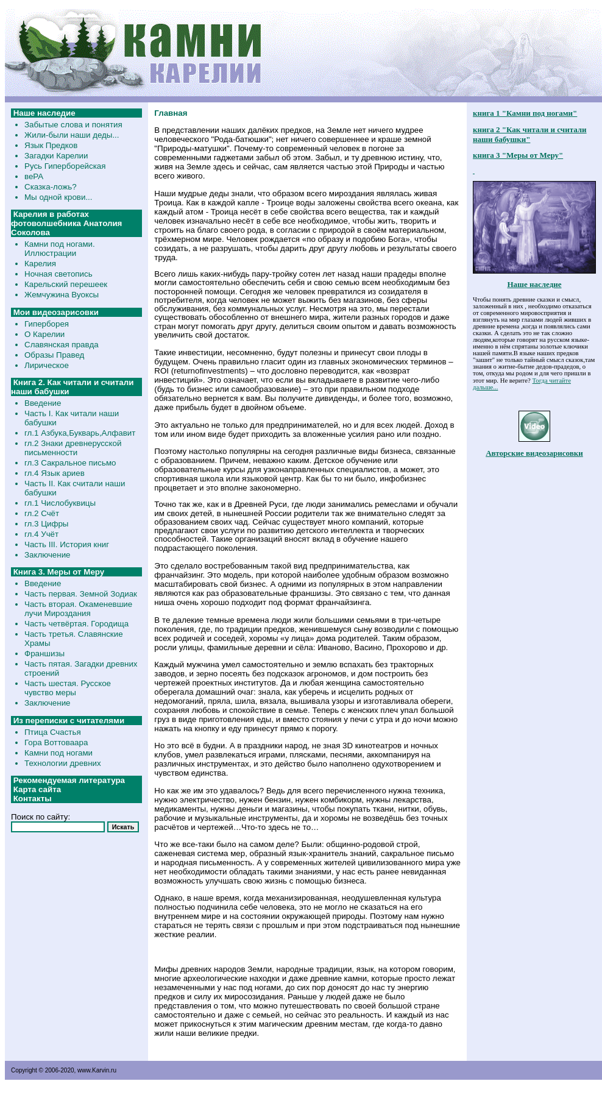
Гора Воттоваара (56, 742)
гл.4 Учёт (41, 534)
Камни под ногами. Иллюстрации (59, 248)
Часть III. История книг (66, 544)
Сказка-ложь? (50, 186)
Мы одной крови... (58, 197)
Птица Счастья (52, 732)
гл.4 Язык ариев (54, 473)
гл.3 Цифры (46, 523)
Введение (42, 403)
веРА (33, 176)
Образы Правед (54, 355)
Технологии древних (62, 763)
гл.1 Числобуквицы (60, 503)
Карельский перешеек (65, 284)
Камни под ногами (58, 752)
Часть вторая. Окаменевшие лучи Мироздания (78, 609)
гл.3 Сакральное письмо (70, 462)
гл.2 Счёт (41, 513)
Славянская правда (61, 344)
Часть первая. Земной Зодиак (80, 593)
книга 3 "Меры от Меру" (518, 155)
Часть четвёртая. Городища (76, 623)
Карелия (40, 263)
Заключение (47, 554)
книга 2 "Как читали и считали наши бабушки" (530, 134)
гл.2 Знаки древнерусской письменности (72, 448)
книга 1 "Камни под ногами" (525, 113)
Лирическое (46, 365)
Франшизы (44, 653)
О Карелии (44, 334)
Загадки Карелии (56, 155)
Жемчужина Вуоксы (61, 294)
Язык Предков (50, 145)
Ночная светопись (58, 273)
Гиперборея (46, 323)
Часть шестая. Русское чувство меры (67, 688)
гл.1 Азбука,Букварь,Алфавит (79, 433)
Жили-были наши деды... (71, 135)
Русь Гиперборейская (64, 166)
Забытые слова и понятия (73, 124)
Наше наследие (534, 284)
